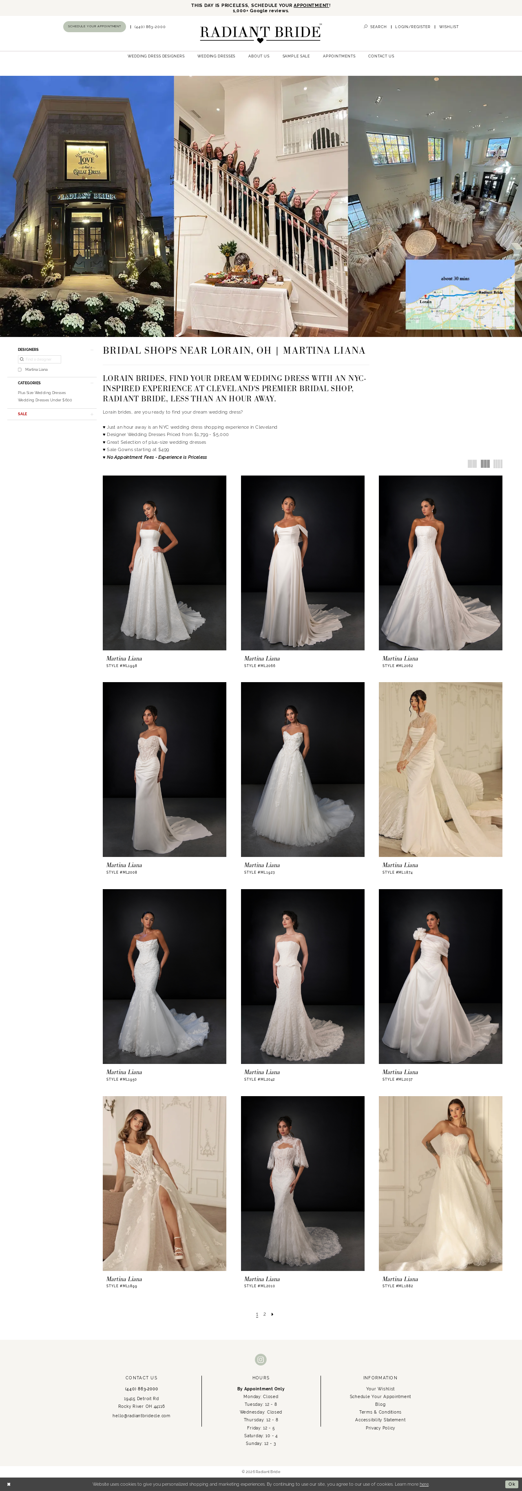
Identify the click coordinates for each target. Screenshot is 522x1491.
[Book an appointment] (94, 26)
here (424, 1484)
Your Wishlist (380, 1388)
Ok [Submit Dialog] (512, 1484)
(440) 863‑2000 (141, 1388)
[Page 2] (264, 1314)
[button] (413, 27)
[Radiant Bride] (261, 34)
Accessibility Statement (380, 1420)
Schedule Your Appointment (380, 1396)
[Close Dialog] (9, 1484)
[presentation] (164, 563)
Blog (380, 1404)
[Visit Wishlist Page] (449, 27)
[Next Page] (272, 1314)
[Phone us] (150, 27)
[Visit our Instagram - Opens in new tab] (261, 1360)
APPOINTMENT (311, 5)
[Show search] (375, 27)
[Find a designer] (39, 359)
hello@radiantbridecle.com (141, 1415)
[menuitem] (94, 26)
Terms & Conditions (380, 1412)
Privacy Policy (380, 1427)
